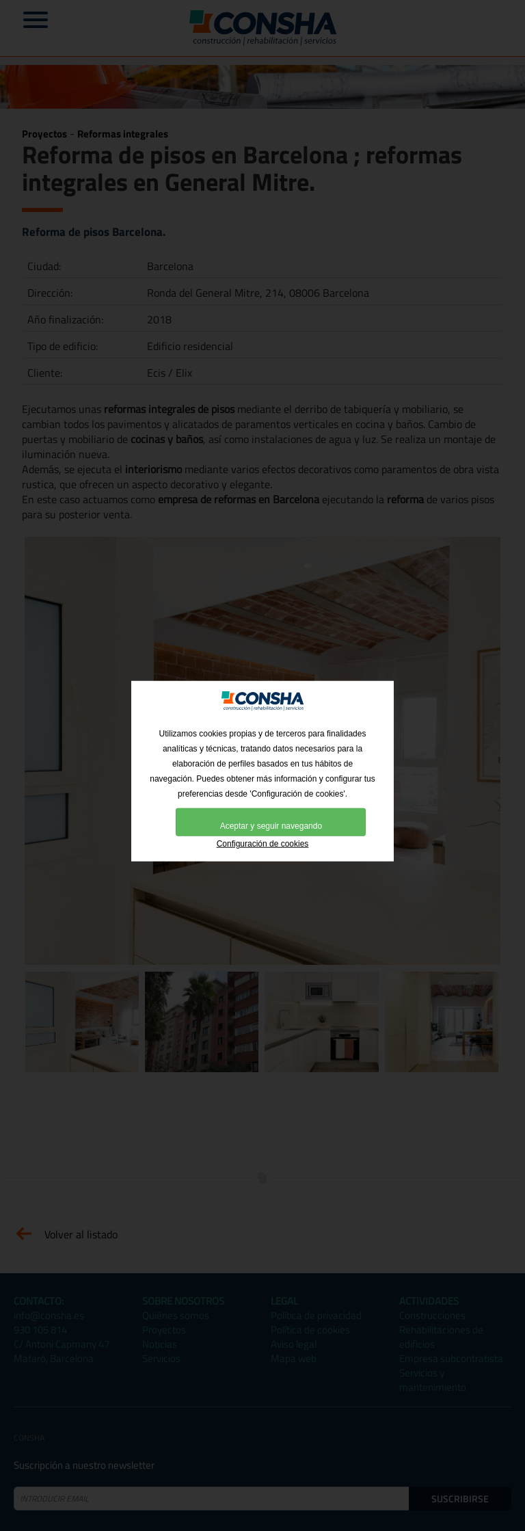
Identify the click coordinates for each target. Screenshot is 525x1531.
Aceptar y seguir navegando (271, 829)
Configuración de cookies (263, 846)
